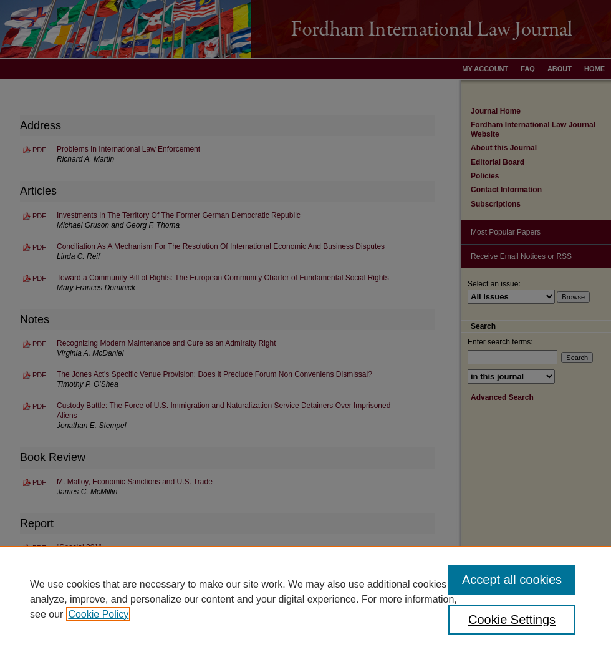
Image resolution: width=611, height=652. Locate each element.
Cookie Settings (512, 619)
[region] (305, 599)
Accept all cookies (512, 579)
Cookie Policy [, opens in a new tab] (98, 614)
